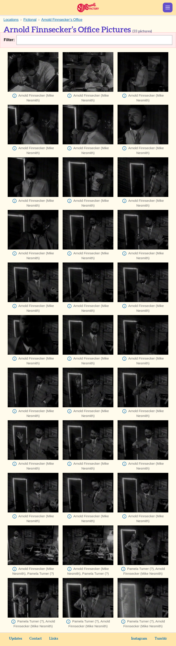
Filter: (9, 40)
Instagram (139, 638)
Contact (35, 638)
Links (53, 638)
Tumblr (161, 638)
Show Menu (167, 7)
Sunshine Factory (88, 7)
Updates (15, 638)
